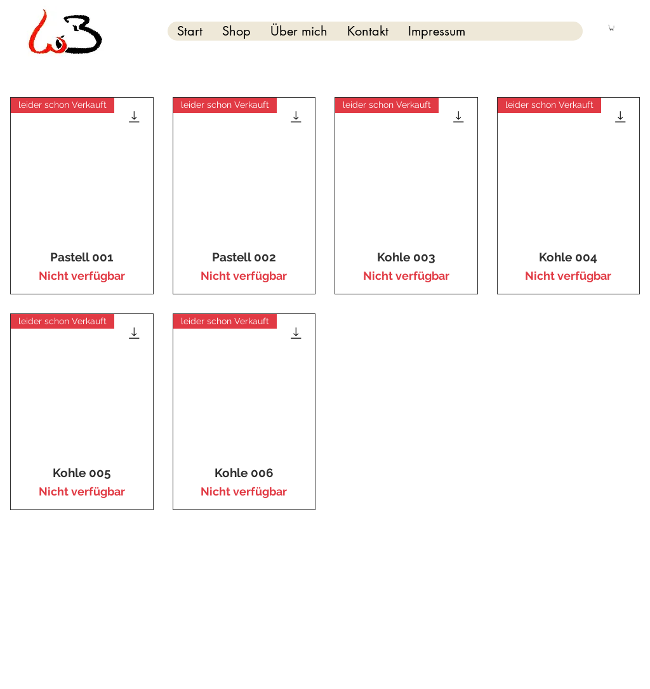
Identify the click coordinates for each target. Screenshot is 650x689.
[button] (611, 27)
